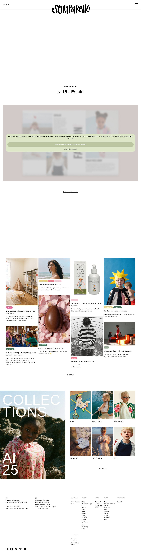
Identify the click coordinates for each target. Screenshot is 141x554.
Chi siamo (73, 539)
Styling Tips (98, 505)
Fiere (83, 509)
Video (96, 507)
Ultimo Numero (74, 502)
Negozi (84, 507)
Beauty (84, 519)
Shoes (83, 511)
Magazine (73, 498)
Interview (121, 498)
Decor (83, 521)
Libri (83, 525)
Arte (83, 505)
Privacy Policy (74, 542)
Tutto (83, 502)
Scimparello (75, 535)
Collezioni (98, 502)
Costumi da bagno (87, 503)
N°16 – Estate (57, 66)
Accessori (85, 513)
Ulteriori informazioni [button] (70, 149)
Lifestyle (84, 517)
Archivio (72, 503)
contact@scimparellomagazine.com (16, 502)
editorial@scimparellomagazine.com (17, 508)
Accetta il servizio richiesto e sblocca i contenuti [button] (70, 144)
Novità (84, 498)
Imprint (72, 544)
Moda (83, 515)
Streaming (85, 526)
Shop (106, 498)
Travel (83, 528)
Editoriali (97, 503)
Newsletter (73, 541)
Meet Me (119, 502)
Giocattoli (84, 523)
